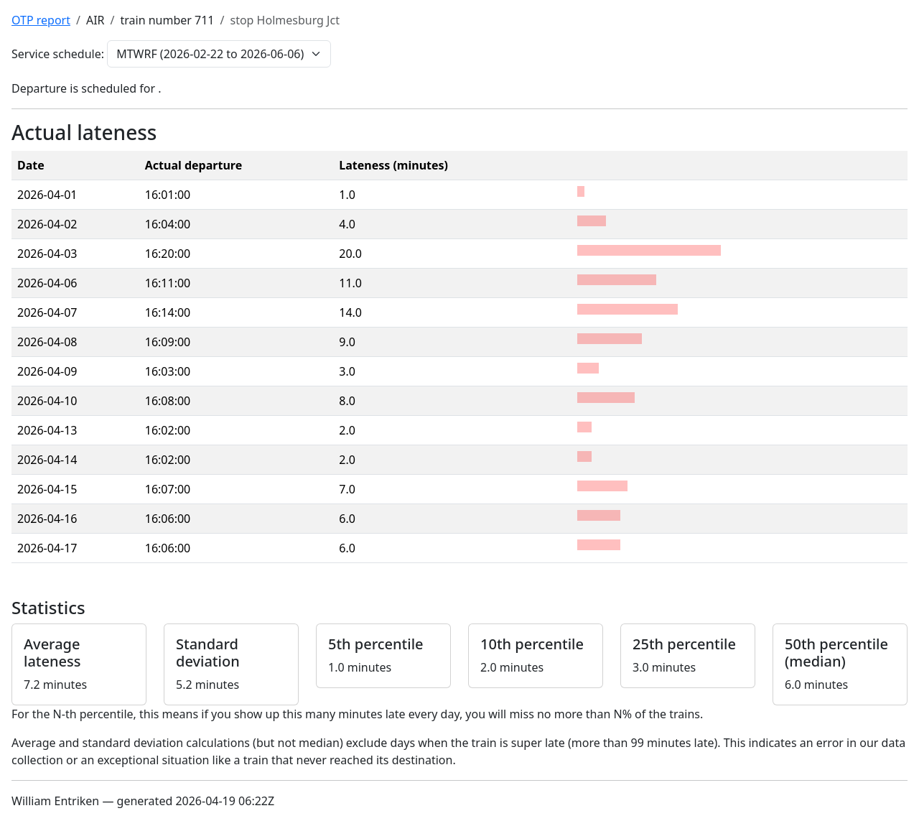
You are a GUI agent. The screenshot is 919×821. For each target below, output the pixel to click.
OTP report (40, 20)
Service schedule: (57, 54)
